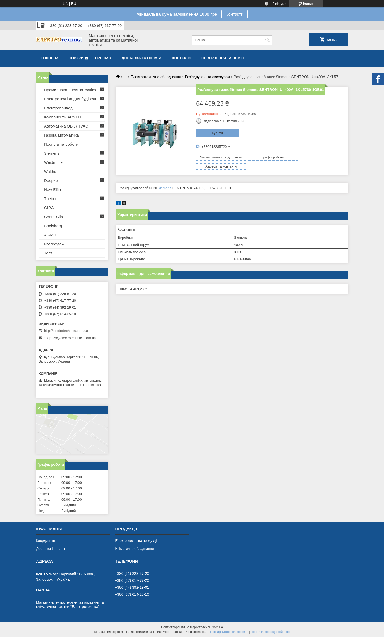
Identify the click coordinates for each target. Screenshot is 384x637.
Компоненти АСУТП (62, 117)
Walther (51, 171)
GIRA (49, 207)
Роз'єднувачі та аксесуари (207, 77)
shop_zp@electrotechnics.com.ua (70, 338)
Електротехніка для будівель (70, 99)
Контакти (234, 14)
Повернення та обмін (222, 58)
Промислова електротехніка (70, 89)
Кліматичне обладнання (134, 549)
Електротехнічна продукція (136, 541)
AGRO (50, 235)
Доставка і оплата (50, 549)
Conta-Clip (53, 216)
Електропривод (58, 108)
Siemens (164, 180)
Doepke (51, 180)
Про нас (103, 58)
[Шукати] (267, 40)
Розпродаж (54, 244)
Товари (76, 58)
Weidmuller (54, 162)
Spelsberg (53, 226)
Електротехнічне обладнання (156, 77)
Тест (48, 253)
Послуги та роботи (61, 144)
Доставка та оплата (141, 58)
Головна (49, 58)
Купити (217, 133)
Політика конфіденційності (270, 632)
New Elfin (52, 189)
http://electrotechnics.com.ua (66, 331)
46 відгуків (278, 4)
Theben (51, 198)
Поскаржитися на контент (229, 632)
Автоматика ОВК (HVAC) (67, 126)
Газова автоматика (61, 135)
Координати (45, 541)
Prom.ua (217, 627)
